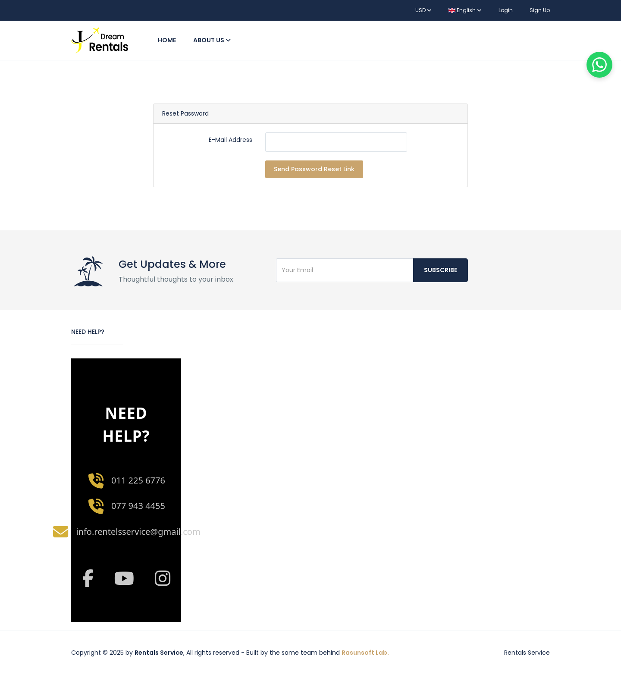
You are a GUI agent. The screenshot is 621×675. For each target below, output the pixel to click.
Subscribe (440, 270)
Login (506, 10)
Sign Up (540, 10)
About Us (212, 40)
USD (423, 10)
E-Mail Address (230, 139)
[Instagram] (162, 578)
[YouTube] (124, 578)
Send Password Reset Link (314, 169)
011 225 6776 (138, 480)
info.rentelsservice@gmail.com (138, 531)
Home (167, 40)
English (465, 10)
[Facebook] (87, 578)
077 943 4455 (138, 506)
